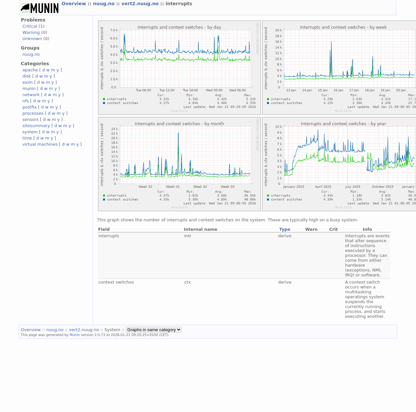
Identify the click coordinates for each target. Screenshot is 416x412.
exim (27, 82)
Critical (29, 26)
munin (29, 88)
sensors (30, 119)
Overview (75, 3)
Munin (75, 335)
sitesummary (36, 125)
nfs (25, 100)
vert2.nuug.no (141, 3)
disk (26, 76)
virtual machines (40, 144)
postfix (29, 107)
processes (33, 113)
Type (284, 229)
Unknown (32, 38)
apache (30, 69)
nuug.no (104, 3)
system (30, 131)
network (31, 94)
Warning (31, 32)
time (27, 138)
